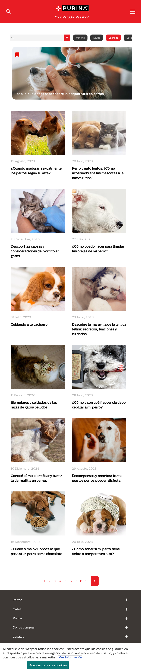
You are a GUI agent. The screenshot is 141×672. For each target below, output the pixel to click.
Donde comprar (24, 627)
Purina (17, 618)
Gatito (130, 37)
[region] (70, 657)
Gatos (17, 609)
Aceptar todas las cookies (48, 665)
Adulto (96, 37)
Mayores (80, 37)
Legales (18, 636)
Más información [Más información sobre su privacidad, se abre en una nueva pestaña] (70, 657)
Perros (17, 600)
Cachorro (113, 37)
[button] (132, 12)
